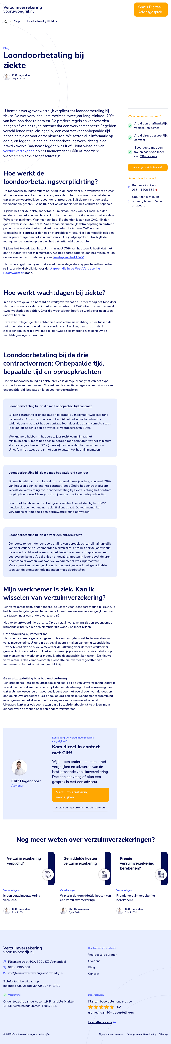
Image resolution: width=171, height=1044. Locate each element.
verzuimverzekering (19, 151)
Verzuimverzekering (72, 9)
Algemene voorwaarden (111, 1034)
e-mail (150, 197)
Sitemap (163, 1034)
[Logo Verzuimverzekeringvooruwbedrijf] (22, 9)
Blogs (17, 21)
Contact (122, 9)
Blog (110, 9)
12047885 (48, 1006)
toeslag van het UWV (68, 257)
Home (52, 9)
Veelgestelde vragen (102, 955)
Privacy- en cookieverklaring (141, 1034)
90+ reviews (148, 156)
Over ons (97, 9)
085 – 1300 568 (143, 190)
